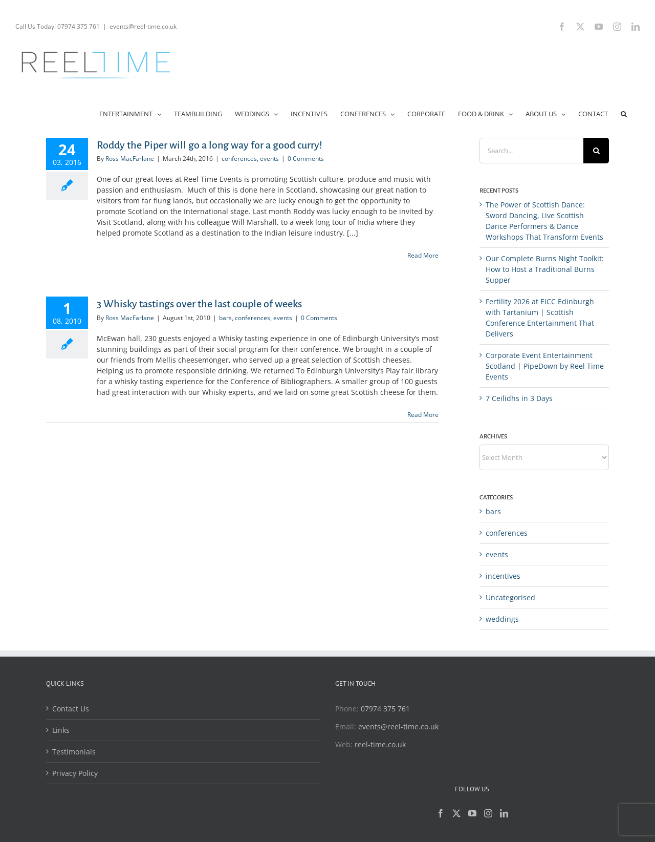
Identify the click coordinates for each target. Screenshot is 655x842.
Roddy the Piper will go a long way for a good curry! (209, 145)
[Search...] (531, 150)
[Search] (596, 150)
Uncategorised (510, 597)
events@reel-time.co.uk (143, 26)
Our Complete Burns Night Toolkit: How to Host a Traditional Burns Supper (545, 269)
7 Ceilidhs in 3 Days (519, 398)
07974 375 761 (385, 708)
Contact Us (70, 708)
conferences (239, 158)
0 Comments (306, 158)
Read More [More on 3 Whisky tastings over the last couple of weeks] (423, 414)
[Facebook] (440, 813)
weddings (502, 619)
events (269, 158)
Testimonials (74, 751)
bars (225, 317)
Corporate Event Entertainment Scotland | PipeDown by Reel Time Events (545, 366)
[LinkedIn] (504, 813)
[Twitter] (456, 813)
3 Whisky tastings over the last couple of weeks (199, 303)
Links (61, 730)
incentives (503, 576)
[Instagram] (488, 813)
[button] (624, 113)
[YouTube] (472, 813)
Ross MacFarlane (129, 158)
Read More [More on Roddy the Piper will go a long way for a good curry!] (423, 255)
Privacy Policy (75, 773)
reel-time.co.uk (380, 744)
